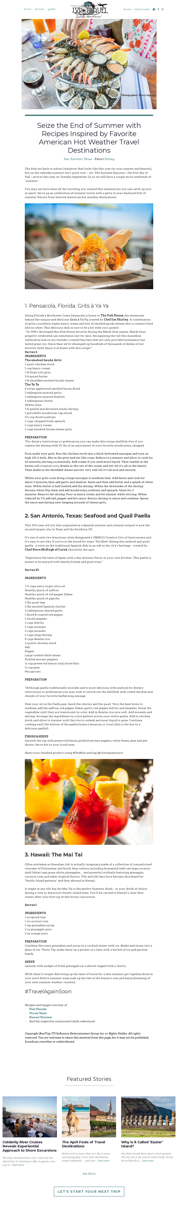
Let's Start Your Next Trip (89, 1192)
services (39, 9)
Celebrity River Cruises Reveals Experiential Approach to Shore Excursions (30, 1146)
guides (51, 9)
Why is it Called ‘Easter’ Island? (142, 1144)
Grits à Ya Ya (79, 319)
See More (89, 1173)
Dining (109, 159)
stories (127, 9)
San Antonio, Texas (78, 159)
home (26, 9)
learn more (18, 1164)
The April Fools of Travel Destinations (83, 1144)
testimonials (142, 9)
